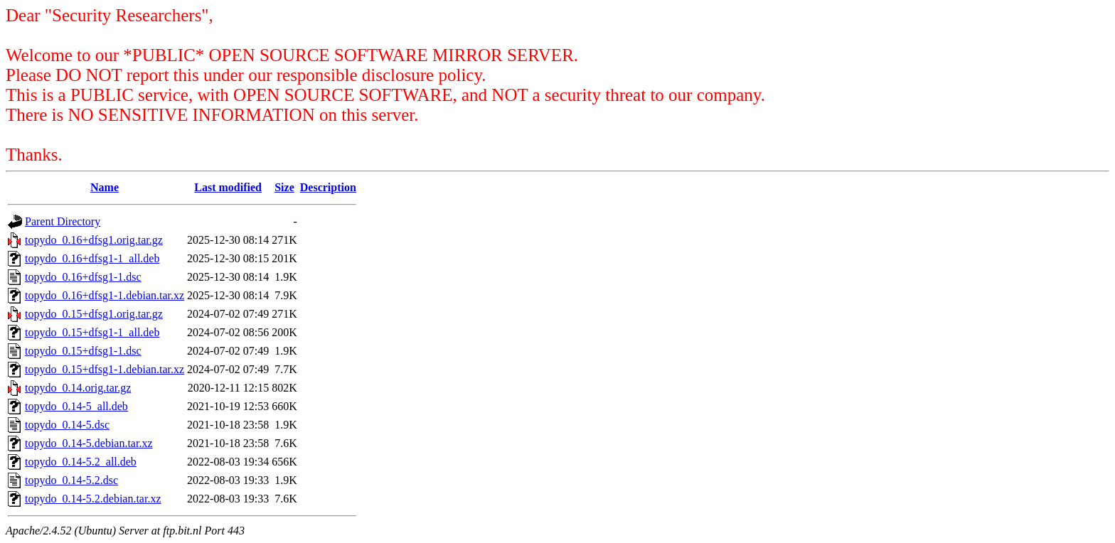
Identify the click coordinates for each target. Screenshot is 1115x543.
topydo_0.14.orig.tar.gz (78, 388)
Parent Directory (62, 221)
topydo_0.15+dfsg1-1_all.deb (92, 332)
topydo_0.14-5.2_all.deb (81, 462)
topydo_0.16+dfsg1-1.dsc (83, 277)
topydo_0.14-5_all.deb (76, 406)
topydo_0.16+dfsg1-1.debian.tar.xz (104, 295)
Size (284, 187)
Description (328, 187)
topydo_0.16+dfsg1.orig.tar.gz (94, 240)
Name (104, 187)
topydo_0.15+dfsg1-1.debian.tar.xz (104, 369)
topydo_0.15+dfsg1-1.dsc (83, 351)
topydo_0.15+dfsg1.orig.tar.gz (94, 314)
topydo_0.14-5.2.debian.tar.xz (93, 499)
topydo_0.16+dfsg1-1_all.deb (92, 258)
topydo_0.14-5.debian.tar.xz (89, 443)
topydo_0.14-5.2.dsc (71, 480)
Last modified (228, 187)
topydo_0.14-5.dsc (67, 425)
